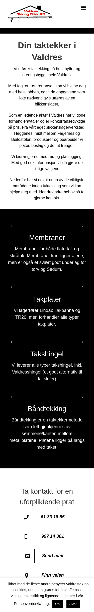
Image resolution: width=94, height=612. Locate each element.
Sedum (54, 269)
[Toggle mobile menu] (83, 7)
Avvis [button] (73, 604)
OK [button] (57, 604)
